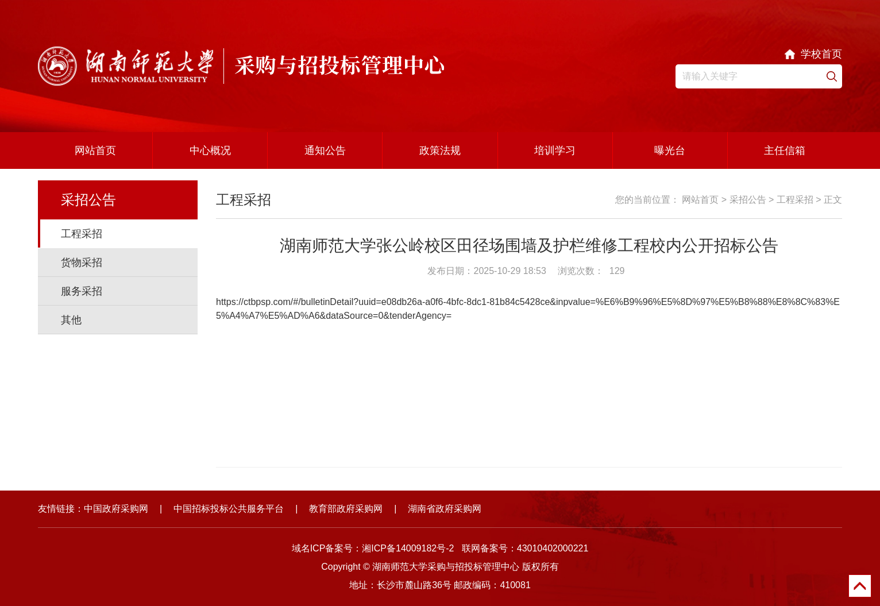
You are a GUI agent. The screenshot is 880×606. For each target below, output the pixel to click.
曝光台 (669, 150)
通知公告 (325, 150)
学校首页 (821, 54)
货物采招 (81, 262)
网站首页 (95, 150)
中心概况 (210, 150)
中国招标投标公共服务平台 (228, 509)
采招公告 (748, 199)
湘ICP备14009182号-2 (408, 548)
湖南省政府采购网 (444, 509)
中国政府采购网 (116, 509)
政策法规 (440, 150)
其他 (71, 320)
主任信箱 (784, 150)
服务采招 (81, 291)
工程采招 (81, 234)
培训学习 (555, 150)
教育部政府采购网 (346, 509)
